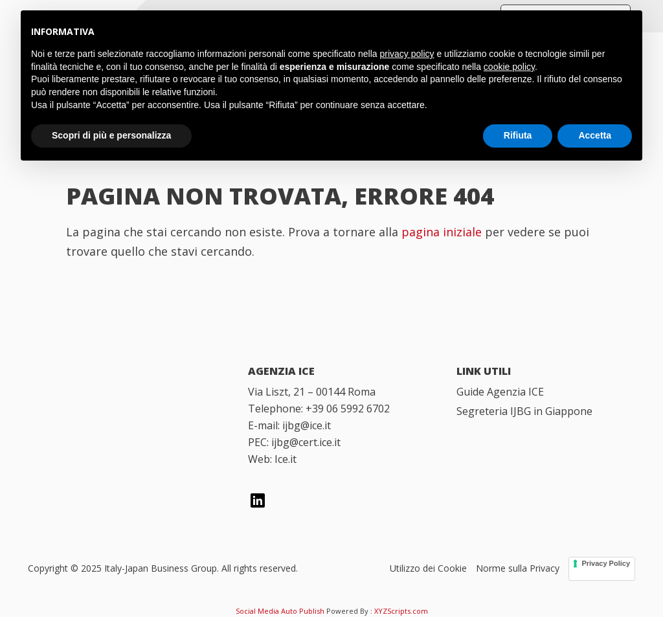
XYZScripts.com (401, 611)
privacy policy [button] (407, 54)
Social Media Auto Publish (280, 611)
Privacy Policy (605, 563)
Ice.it (286, 459)
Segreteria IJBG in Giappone (524, 411)
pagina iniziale (441, 232)
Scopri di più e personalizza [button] (111, 135)
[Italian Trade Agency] (123, 457)
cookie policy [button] (509, 67)
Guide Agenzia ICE (500, 392)
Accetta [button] (594, 135)
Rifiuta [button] (518, 135)
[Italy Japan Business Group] (123, 390)
